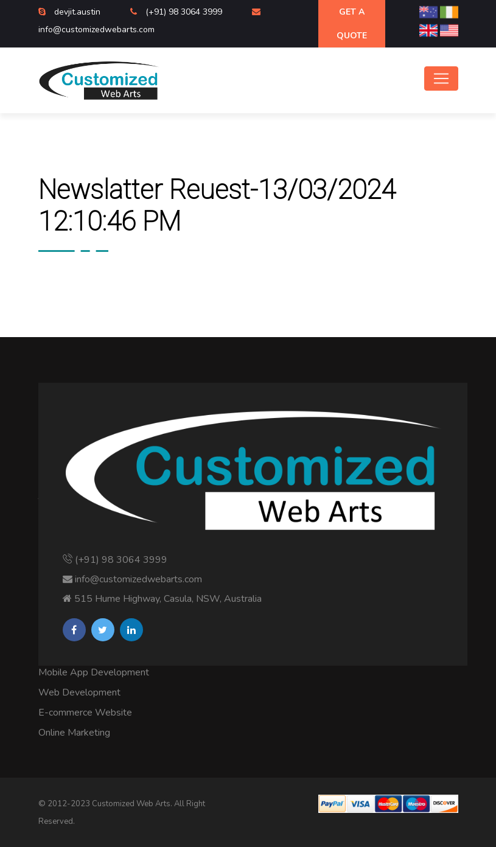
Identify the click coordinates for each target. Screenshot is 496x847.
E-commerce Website (85, 712)
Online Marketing (74, 732)
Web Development (79, 692)
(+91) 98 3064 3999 (185, 12)
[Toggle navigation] (441, 78)
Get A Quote (352, 23)
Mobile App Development (93, 672)
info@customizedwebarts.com (96, 29)
